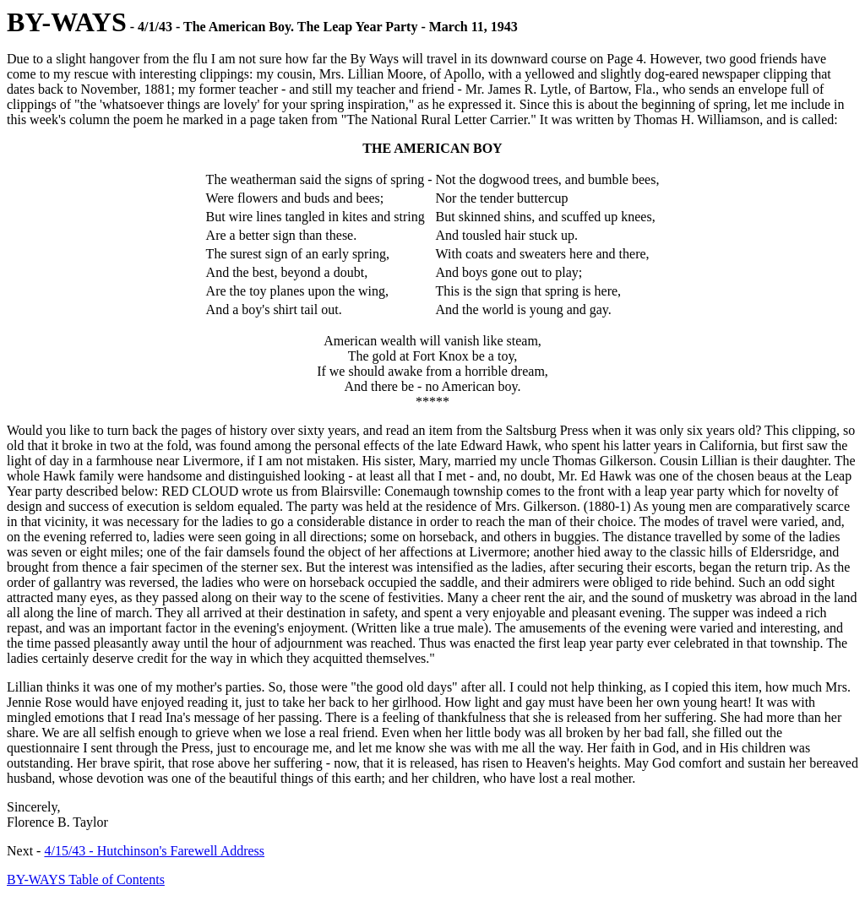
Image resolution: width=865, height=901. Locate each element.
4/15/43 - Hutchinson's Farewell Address (154, 851)
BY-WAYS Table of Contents (86, 879)
